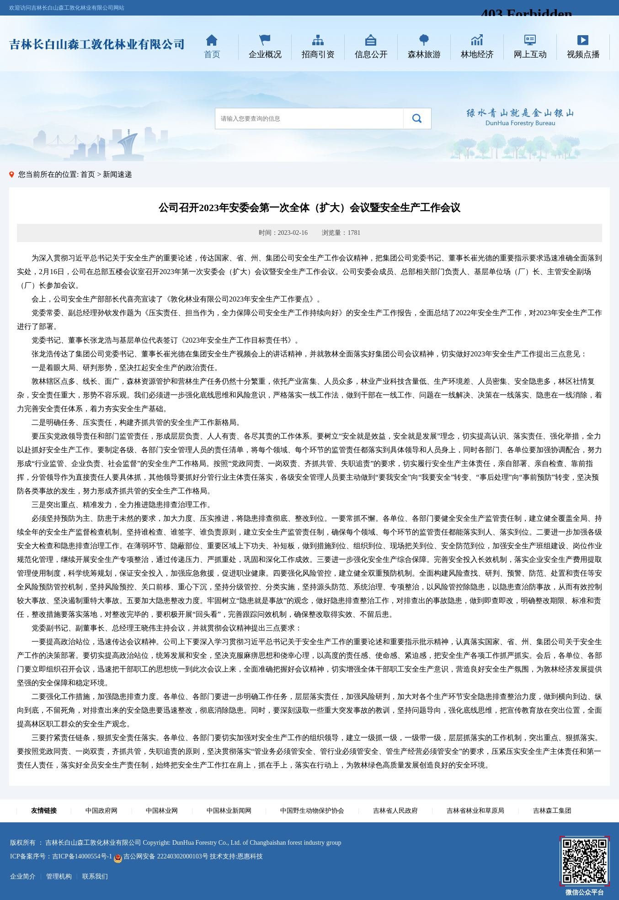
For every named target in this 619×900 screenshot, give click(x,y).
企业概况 (265, 54)
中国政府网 (101, 810)
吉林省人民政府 (395, 810)
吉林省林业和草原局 (475, 810)
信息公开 (371, 54)
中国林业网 (162, 810)
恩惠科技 (250, 856)
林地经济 (477, 54)
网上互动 (530, 54)
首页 (212, 54)
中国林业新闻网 (229, 810)
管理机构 (59, 876)
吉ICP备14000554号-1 (82, 856)
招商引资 (318, 54)
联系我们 (95, 876)
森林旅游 (424, 54)
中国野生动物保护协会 (312, 810)
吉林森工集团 (552, 810)
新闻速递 (117, 174)
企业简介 (23, 876)
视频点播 (583, 54)
